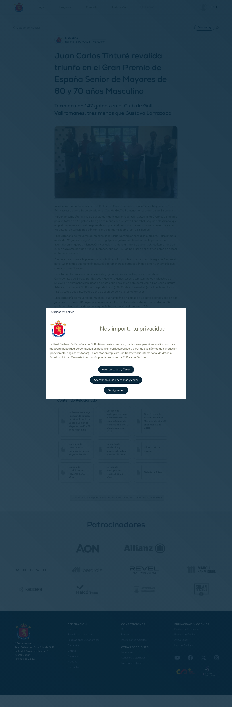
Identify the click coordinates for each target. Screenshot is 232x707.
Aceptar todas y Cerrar (116, 370)
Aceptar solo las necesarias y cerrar (116, 380)
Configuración (116, 390)
